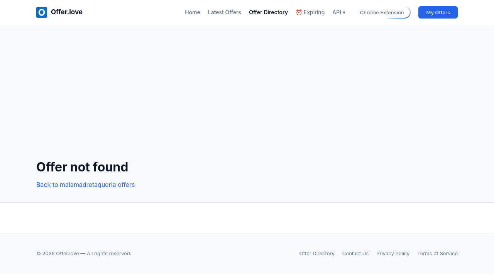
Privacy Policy (392, 253)
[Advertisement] (247, 98)
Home (192, 12)
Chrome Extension (382, 12)
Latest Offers (224, 12)
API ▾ (338, 12)
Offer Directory (268, 12)
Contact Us (355, 253)
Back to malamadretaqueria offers (85, 184)
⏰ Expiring (310, 12)
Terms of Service (437, 253)
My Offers (438, 12)
